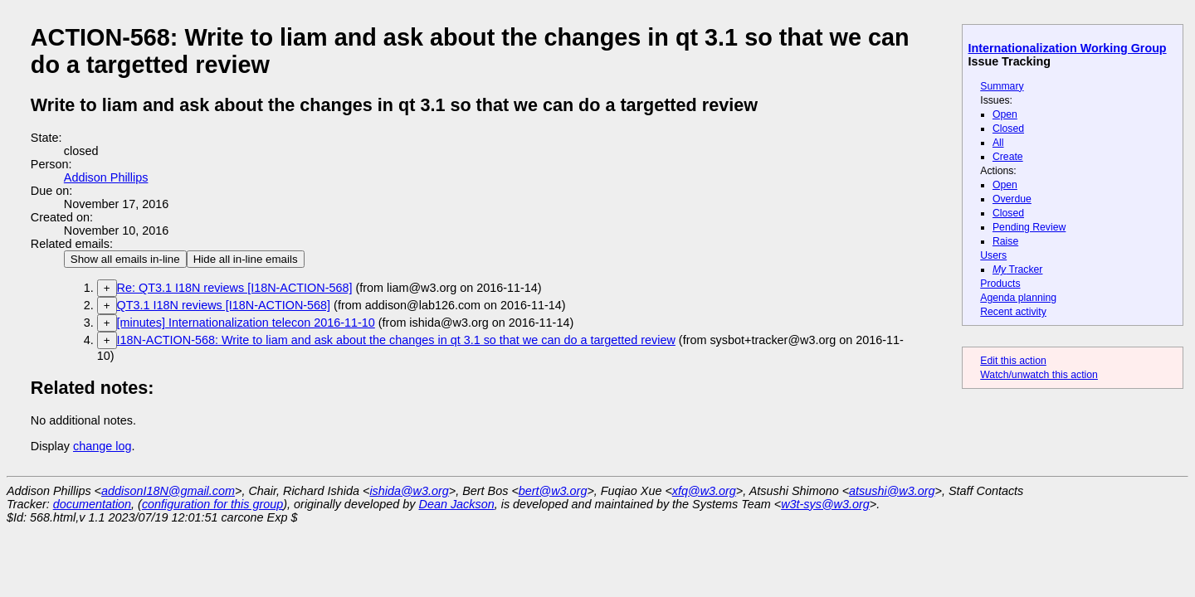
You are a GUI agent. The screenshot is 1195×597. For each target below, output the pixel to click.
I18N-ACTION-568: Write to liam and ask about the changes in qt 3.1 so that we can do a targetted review (396, 340)
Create (1008, 157)
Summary (1001, 86)
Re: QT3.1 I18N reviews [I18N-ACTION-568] (235, 287)
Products (1000, 283)
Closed (1008, 128)
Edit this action (1013, 360)
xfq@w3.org (704, 491)
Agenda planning (1018, 297)
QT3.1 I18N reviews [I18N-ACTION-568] (224, 305)
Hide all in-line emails (245, 259)
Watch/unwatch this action (1039, 375)
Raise (1005, 241)
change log (102, 446)
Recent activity (1013, 312)
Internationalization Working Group (1067, 48)
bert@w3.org (553, 491)
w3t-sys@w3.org (825, 504)
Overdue (1012, 199)
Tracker (1018, 269)
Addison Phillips (106, 177)
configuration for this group (212, 504)
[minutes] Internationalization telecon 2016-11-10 (246, 322)
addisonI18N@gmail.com (168, 491)
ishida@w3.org (408, 491)
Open (1005, 114)
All (998, 142)
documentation (92, 504)
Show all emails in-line (125, 259)
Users (993, 255)
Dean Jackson (457, 504)
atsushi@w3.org (891, 491)
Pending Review (1029, 227)
